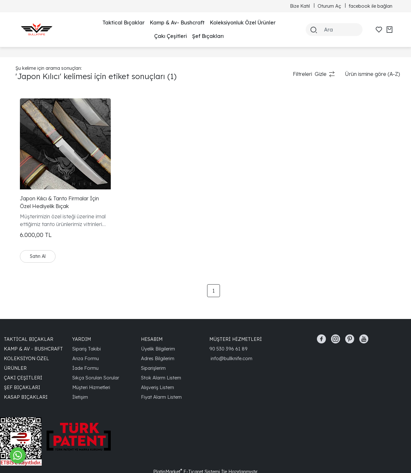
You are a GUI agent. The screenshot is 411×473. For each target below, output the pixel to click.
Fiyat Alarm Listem (161, 377)
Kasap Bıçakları (26, 377)
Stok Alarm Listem (161, 357)
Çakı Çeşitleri (170, 36)
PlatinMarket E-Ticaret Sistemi (186, 451)
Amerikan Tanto (34, 131)
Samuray (26, 152)
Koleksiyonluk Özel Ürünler (242, 22)
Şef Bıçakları (208, 36)
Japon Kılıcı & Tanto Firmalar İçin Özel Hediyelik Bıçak (134, 182)
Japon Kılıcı (28, 162)
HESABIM (151, 319)
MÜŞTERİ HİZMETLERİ (235, 319)
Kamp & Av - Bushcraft (33, 328)
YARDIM (81, 319)
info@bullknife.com (231, 338)
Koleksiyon (28, 110)
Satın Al (118, 236)
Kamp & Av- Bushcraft (177, 22)
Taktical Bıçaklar (123, 22)
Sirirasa (24, 172)
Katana (24, 141)
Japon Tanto (30, 121)
